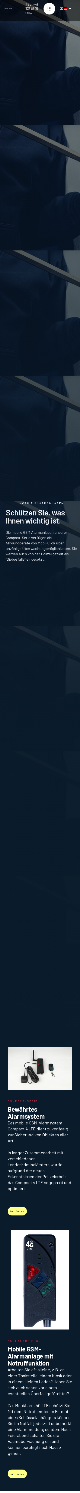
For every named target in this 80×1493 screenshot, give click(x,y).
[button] (49, 8)
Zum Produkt (17, 1211)
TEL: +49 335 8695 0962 (32, 7)
